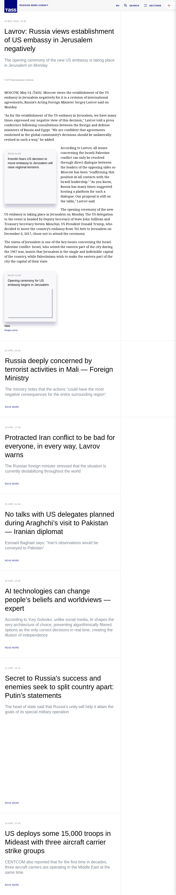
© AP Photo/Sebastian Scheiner (19, 80)
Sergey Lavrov (11, 330)
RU (117, 5)
